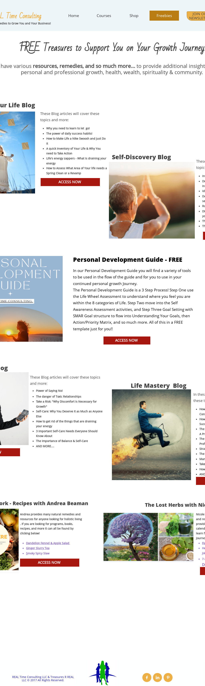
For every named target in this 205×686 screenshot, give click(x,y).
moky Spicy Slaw (38, 553)
